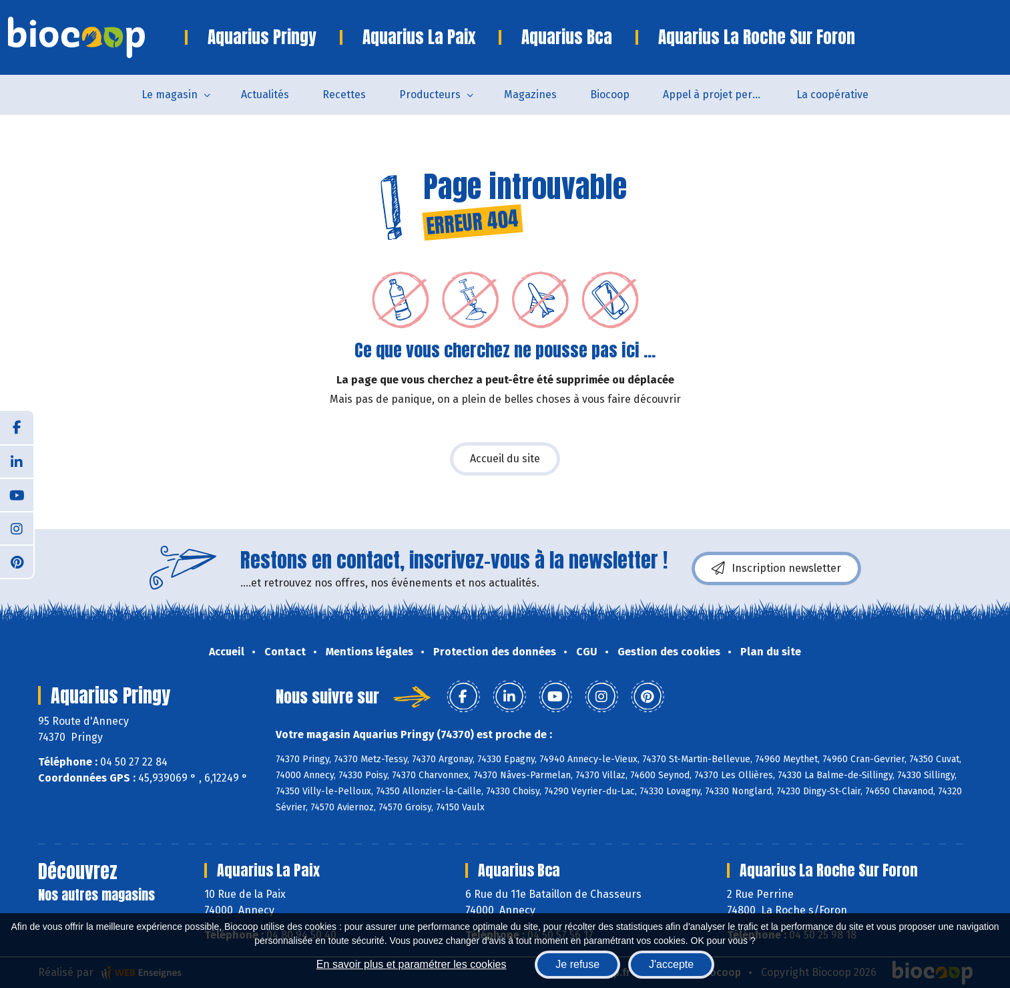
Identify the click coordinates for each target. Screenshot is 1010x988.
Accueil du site (505, 458)
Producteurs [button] (430, 94)
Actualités (265, 94)
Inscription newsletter (776, 568)
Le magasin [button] (170, 94)
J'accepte (671, 964)
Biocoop (609, 94)
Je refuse (577, 964)
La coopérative (832, 94)
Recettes (344, 94)
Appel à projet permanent (721, 94)
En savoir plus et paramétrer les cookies (411, 964)
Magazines (530, 94)
